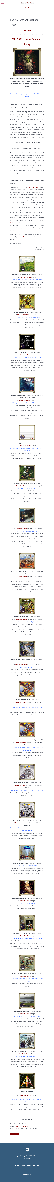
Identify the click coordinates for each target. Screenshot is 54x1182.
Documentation (26, 1165)
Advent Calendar (15, 1133)
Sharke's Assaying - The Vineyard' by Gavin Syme (27, 938)
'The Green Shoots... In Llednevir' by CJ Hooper (27, 1016)
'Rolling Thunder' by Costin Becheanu (27, 1056)
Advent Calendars (22, 1126)
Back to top (27, 1174)
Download (36, 1165)
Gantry (17, 1165)
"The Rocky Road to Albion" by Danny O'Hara (27, 317)
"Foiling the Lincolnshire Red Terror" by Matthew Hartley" (27, 279)
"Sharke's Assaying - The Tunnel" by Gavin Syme (27, 357)
